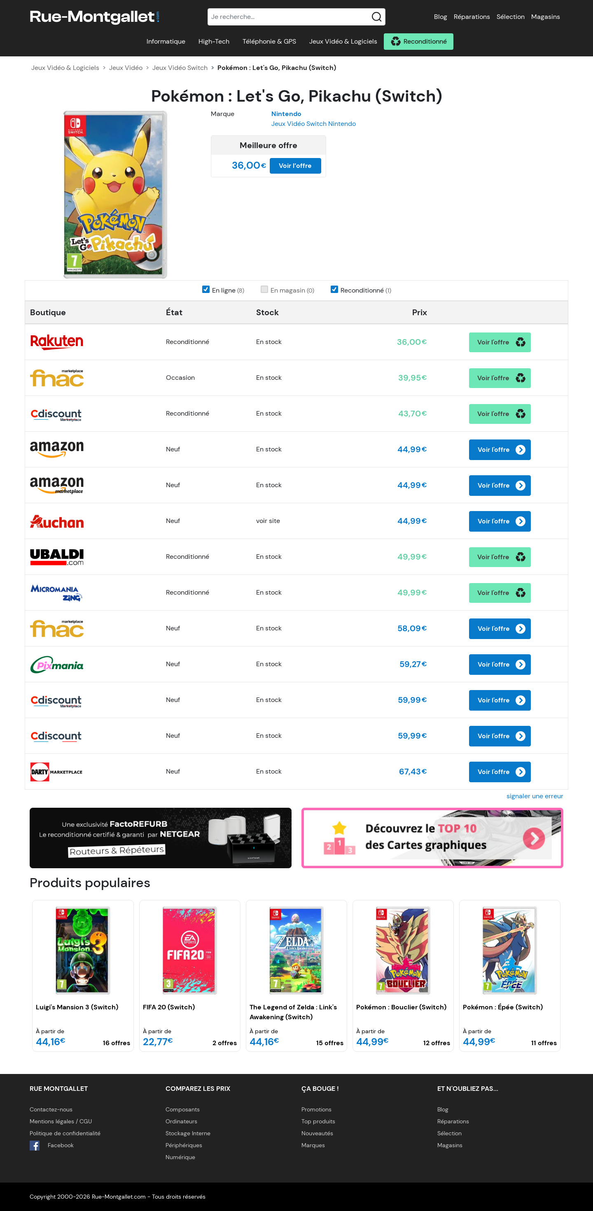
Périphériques (184, 1145)
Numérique (180, 1157)
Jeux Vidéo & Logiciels (343, 41)
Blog (440, 16)
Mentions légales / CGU (61, 1121)
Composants (183, 1109)
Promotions (316, 1109)
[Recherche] (296, 17)
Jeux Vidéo (125, 67)
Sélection (511, 16)
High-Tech (213, 41)
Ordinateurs (181, 1121)
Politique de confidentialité (65, 1133)
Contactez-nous (51, 1109)
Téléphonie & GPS (269, 41)
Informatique (166, 41)
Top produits (318, 1121)
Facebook (52, 1146)
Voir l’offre (295, 165)
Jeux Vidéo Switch (180, 67)
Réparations (472, 16)
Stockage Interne (188, 1133)
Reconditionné (425, 41)
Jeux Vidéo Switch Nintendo (313, 123)
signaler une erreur (535, 796)
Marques (313, 1145)
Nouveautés (317, 1133)
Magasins (545, 16)
